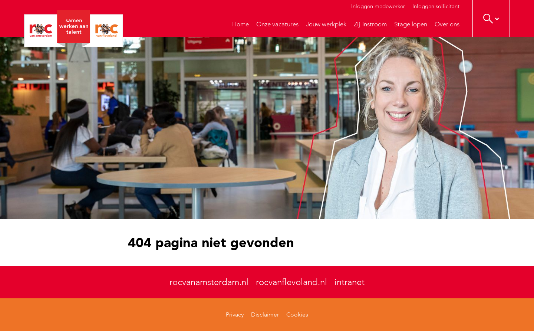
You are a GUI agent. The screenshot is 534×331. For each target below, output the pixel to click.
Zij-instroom (370, 24)
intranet (349, 281)
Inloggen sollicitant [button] (435, 6)
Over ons (447, 24)
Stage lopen (410, 24)
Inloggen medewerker (378, 6)
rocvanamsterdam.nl (208, 281)
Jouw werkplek (326, 24)
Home (240, 24)
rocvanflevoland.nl (291, 281)
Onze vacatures (277, 24)
